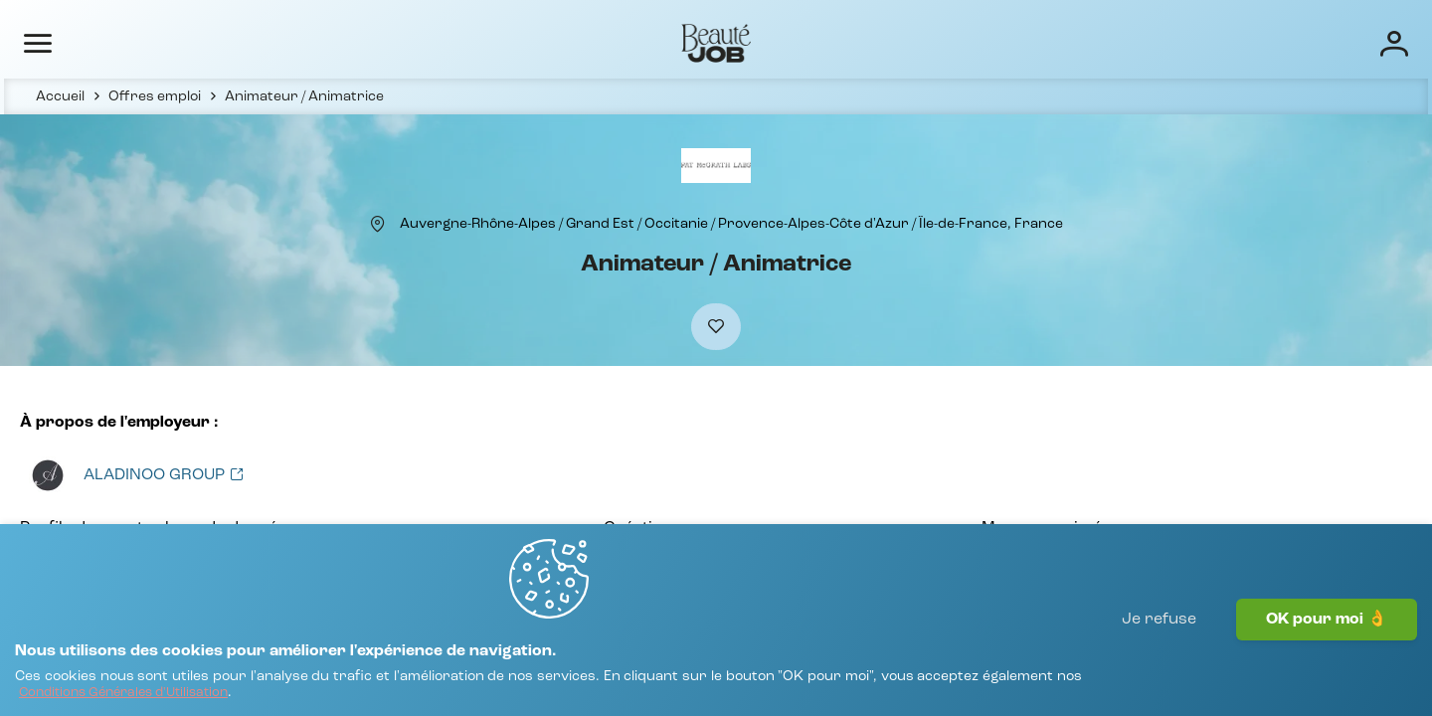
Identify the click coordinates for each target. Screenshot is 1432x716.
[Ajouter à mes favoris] (716, 369)
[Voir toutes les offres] (156, 526)
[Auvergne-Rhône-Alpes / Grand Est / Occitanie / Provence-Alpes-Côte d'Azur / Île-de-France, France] (731, 256)
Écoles (967, 42)
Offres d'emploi (747, 42)
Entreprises (872, 42)
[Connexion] (1326, 42)
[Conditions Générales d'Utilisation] (325, 683)
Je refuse (1159, 661)
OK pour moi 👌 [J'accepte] (1326, 661)
